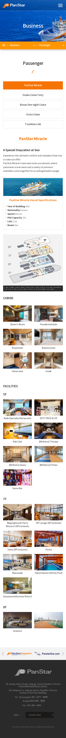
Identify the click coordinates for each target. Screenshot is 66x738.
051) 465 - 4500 (37, 701)
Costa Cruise (33, 114)
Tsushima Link (33, 124)
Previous (3, 654)
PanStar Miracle (33, 85)
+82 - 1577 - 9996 (39, 697)
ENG (17, 715)
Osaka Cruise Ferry (33, 95)
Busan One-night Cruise (33, 104)
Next (63, 654)
